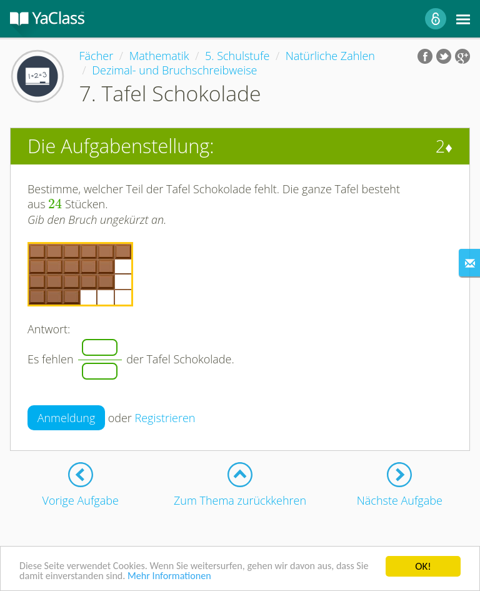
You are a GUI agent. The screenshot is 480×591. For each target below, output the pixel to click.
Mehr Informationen (192, 576)
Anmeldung (67, 417)
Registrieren (165, 417)
